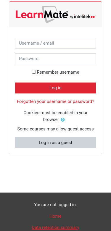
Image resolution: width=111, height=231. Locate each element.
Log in (55, 88)
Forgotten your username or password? (55, 101)
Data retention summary (55, 227)
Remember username (58, 72)
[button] (64, 120)
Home (55, 216)
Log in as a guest (55, 142)
